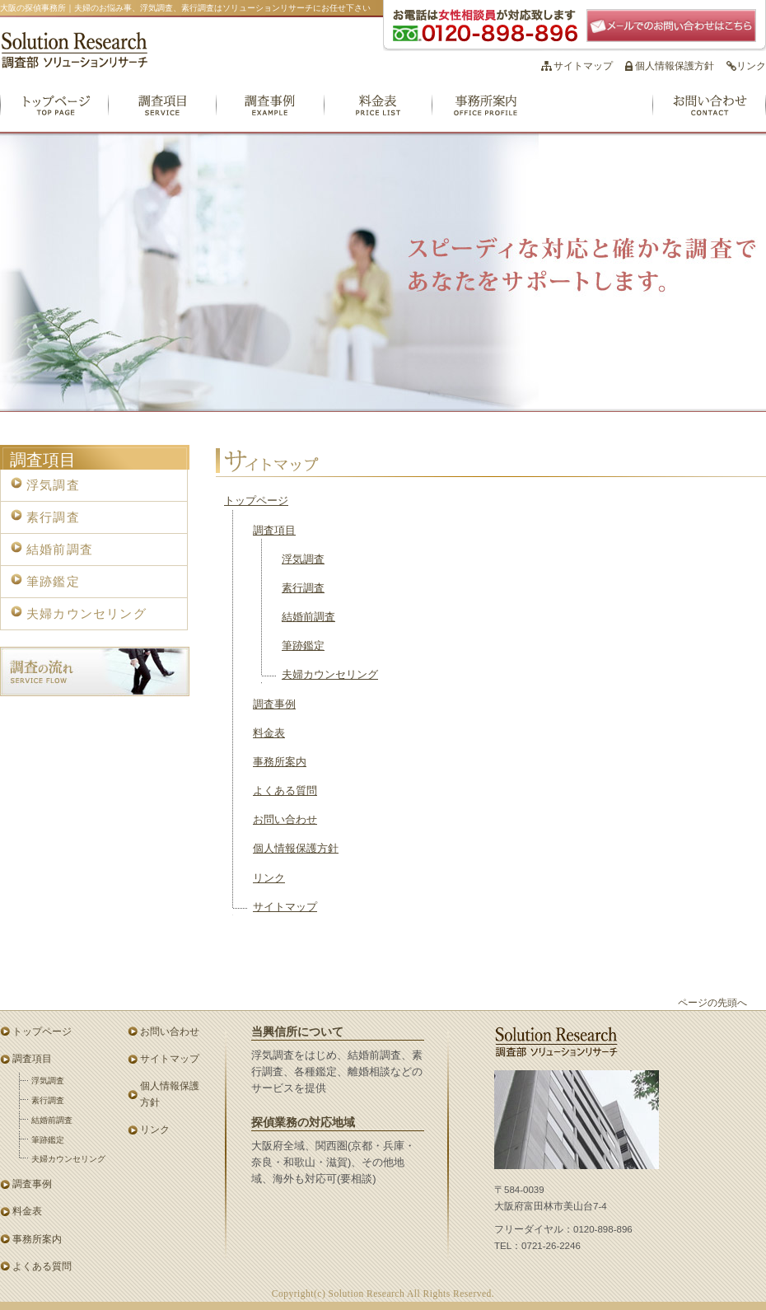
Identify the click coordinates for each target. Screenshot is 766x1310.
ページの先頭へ (712, 1003)
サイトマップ (583, 66)
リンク (751, 66)
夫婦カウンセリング (330, 675)
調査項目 (162, 113)
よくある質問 (595, 113)
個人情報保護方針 (674, 66)
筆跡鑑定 (303, 646)
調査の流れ (94, 671)
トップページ (54, 113)
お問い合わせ (709, 113)
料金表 (378, 113)
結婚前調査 (308, 617)
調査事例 (270, 113)
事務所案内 (485, 113)
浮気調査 (303, 559)
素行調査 (303, 588)
